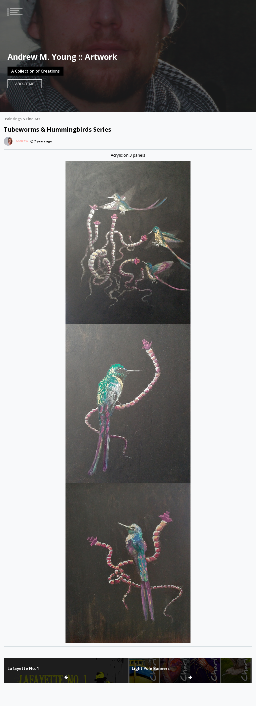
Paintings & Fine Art (22, 118)
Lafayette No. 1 (23, 668)
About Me (24, 83)
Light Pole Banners (151, 668)
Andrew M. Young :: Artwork (62, 56)
